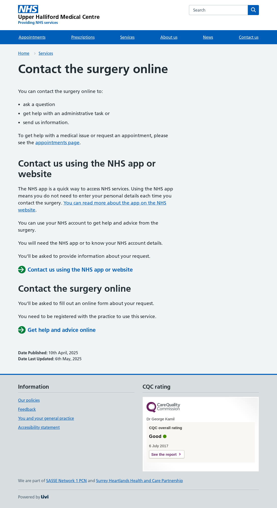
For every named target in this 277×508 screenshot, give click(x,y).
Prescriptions (83, 37)
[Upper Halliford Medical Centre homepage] (59, 15)
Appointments (32, 37)
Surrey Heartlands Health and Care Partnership (139, 480)
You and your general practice (46, 418)
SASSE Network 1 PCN (66, 480)
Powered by (33, 496)
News (208, 37)
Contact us (248, 37)
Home (23, 53)
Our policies (29, 400)
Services (127, 37)
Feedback (27, 409)
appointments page (57, 142)
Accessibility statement (39, 427)
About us (168, 37)
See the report (164, 454)
